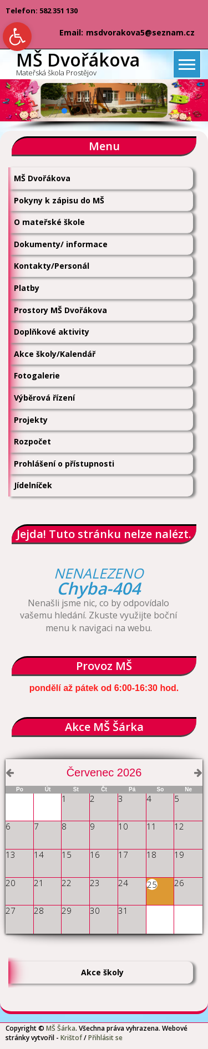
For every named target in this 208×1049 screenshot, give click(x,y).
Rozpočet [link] (32, 441)
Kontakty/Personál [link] (51, 265)
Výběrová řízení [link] (44, 397)
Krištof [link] (71, 1037)
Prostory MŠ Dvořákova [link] (60, 310)
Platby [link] (26, 288)
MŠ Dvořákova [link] (42, 178)
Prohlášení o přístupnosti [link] (64, 463)
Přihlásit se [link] (105, 1037)
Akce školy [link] (102, 972)
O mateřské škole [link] (49, 222)
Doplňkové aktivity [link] (51, 331)
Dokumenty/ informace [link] (61, 244)
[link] (17, 36)
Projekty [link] (31, 420)
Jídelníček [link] (33, 485)
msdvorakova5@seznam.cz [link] (140, 32)
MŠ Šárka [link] (60, 1028)
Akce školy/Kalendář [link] (54, 354)
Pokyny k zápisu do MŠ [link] (59, 200)
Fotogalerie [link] (37, 375)
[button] (104, 95)
